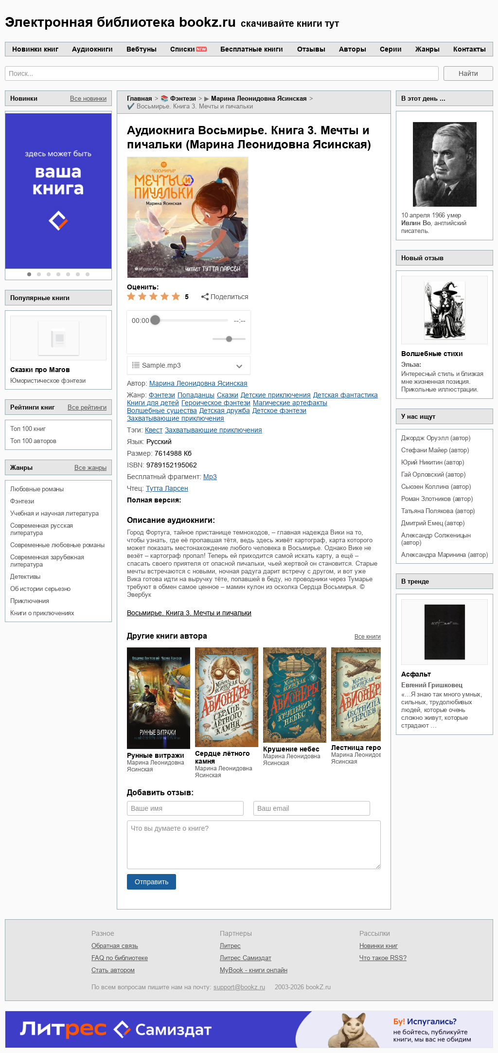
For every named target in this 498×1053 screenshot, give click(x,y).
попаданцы (196, 395)
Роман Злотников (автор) (436, 498)
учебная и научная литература (54, 513)
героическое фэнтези (215, 403)
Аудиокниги (92, 49)
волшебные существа (162, 410)
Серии (391, 49)
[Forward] (184, 338)
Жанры (427, 49)
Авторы (352, 49)
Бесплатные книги (251, 49)
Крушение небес (291, 749)
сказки (227, 395)
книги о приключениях (42, 613)
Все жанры (90, 467)
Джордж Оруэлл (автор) (435, 438)
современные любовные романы (57, 545)
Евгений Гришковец (431, 685)
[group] (188, 332)
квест (153, 430)
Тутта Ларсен (167, 488)
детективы (25, 576)
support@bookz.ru (239, 987)
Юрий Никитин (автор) (432, 462)
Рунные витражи (155, 755)
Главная (139, 98)
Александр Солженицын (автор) (436, 539)
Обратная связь (114, 945)
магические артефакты (290, 403)
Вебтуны (141, 49)
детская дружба (224, 410)
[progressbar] (191, 320)
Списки (182, 49)
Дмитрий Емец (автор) (432, 523)
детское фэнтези (279, 410)
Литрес (230, 945)
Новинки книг (35, 49)
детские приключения (276, 395)
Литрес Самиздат (245, 958)
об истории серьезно (40, 588)
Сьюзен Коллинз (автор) (436, 486)
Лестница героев (360, 747)
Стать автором (113, 970)
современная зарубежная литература (47, 560)
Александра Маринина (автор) (444, 554)
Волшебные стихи (432, 353)
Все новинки (88, 98)
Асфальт (416, 674)
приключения (29, 601)
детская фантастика (345, 395)
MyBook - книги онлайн (253, 970)
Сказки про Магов (40, 370)
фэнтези (22, 501)
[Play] (163, 339)
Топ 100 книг (28, 428)
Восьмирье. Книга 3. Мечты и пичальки (189, 613)
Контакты (469, 49)
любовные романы (37, 489)
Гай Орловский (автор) (433, 474)
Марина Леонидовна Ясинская (259, 98)
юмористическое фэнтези (48, 380)
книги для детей (153, 403)
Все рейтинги (87, 407)
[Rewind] (141, 338)
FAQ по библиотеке (119, 958)
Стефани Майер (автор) (435, 450)
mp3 (210, 477)
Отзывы (311, 49)
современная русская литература (41, 529)
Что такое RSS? (383, 958)
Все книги (368, 636)
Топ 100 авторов (33, 441)
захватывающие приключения (175, 418)
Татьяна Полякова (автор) (438, 511)
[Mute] (203, 339)
